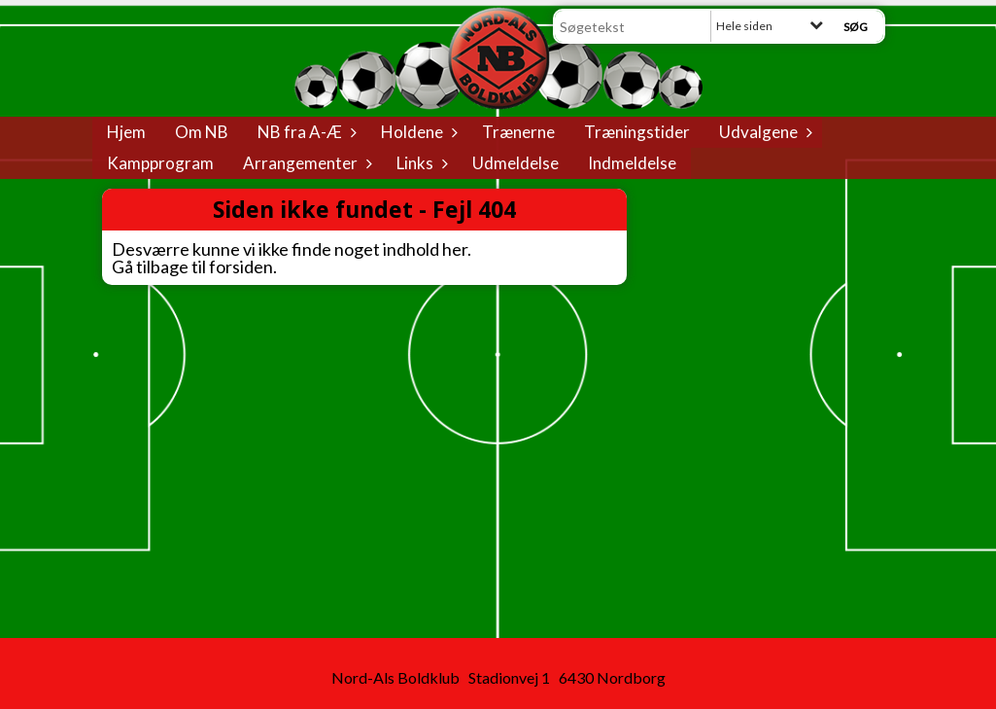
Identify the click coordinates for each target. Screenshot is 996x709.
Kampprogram (160, 163)
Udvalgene (763, 132)
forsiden (241, 266)
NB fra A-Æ (305, 132)
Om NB (201, 132)
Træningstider (637, 132)
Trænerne (518, 132)
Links (419, 163)
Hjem (126, 132)
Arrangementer (305, 163)
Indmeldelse (632, 163)
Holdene (417, 132)
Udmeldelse (515, 163)
